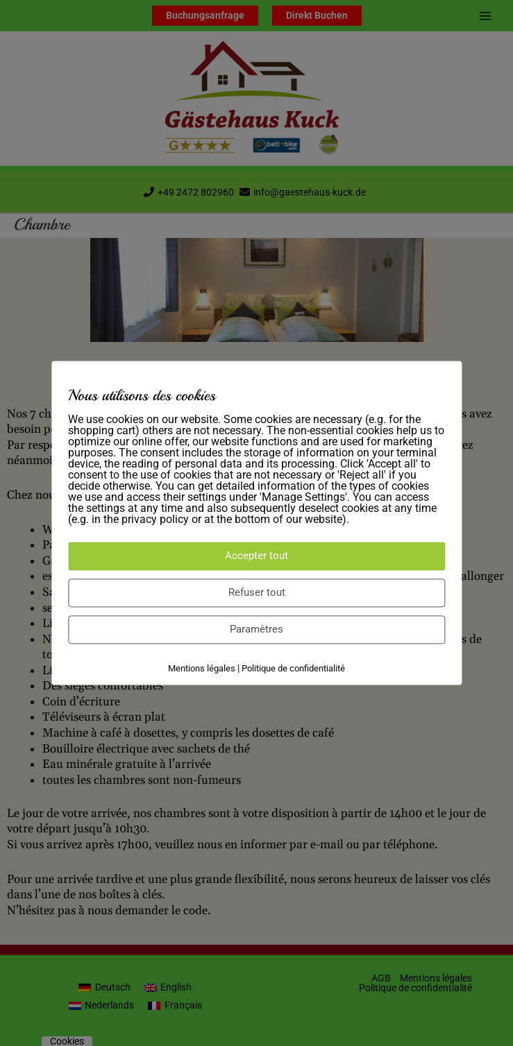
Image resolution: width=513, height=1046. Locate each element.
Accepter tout (256, 555)
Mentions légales (201, 668)
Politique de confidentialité (293, 668)
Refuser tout (256, 592)
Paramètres (256, 629)
